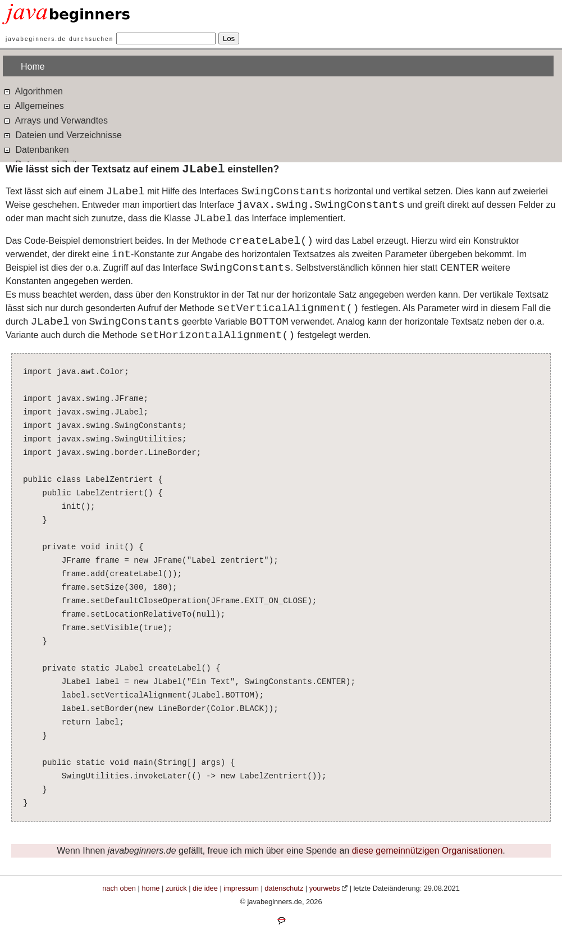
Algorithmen (33, 90)
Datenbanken (36, 149)
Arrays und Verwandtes (55, 120)
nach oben (119, 888)
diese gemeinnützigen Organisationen (427, 850)
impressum (241, 888)
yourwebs (324, 888)
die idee (205, 888)
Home (33, 66)
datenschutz (283, 888)
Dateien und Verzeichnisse (62, 134)
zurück (176, 888)
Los (229, 38)
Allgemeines (33, 105)
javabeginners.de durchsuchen (59, 39)
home (150, 888)
